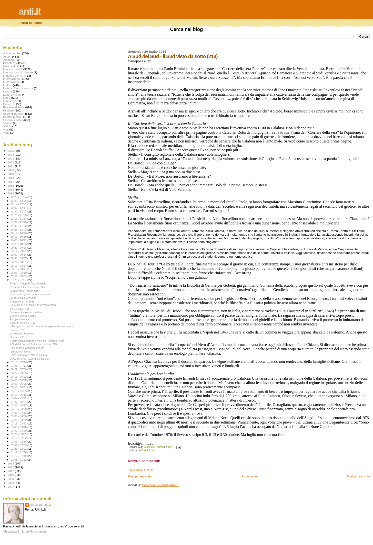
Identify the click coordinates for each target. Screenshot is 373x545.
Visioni (7, 126)
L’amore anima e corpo (23, 315)
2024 (11, 154)
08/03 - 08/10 (19, 272)
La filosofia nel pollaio (22, 333)
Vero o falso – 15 (19, 308)
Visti (6, 129)
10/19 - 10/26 (19, 233)
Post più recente (139, 476)
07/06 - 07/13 (19, 365)
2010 (11, 474)
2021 (11, 166)
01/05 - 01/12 (19, 459)
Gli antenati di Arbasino (23, 297)
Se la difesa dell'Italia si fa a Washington (33, 304)
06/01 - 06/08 (19, 383)
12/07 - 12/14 (19, 207)
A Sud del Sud (147, 450)
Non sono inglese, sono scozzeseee (30, 294)
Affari (6, 56)
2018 (11, 177)
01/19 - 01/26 (19, 452)
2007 (11, 486)
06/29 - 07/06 (19, 369)
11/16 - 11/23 (19, 218)
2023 (11, 158)
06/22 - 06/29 (19, 373)
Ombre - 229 (17, 337)
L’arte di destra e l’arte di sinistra (28, 354)
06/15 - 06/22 (19, 376)
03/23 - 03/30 (19, 419)
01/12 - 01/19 (19, 455)
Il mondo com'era (14, 75)
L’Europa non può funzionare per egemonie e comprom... (42, 326)
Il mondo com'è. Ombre (18, 72)
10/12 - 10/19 (19, 236)
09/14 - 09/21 (19, 251)
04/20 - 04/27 (19, 405)
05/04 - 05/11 (19, 398)
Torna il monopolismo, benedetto (28, 283)
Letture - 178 (17, 330)
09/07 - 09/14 (19, 254)
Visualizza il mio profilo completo (25, 531)
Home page (249, 476)
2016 (11, 185)
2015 (11, 189)
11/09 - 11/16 (19, 222)
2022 (11, 162)
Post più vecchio (358, 476)
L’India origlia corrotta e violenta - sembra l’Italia (37, 340)
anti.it (29, 11)
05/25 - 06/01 (19, 387)
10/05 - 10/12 (19, 240)
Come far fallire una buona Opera (29, 287)
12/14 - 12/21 (19, 204)
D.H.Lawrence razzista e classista (29, 358)
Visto (6, 132)
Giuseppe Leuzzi (41, 504)
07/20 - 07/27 (19, 280)
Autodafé (9, 59)
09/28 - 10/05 (19, 243)
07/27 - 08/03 (19, 276)
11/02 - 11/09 (19, 225)
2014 (11, 193)
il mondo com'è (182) (22, 301)
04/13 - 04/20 (19, 409)
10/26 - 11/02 (19, 229)
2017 (11, 181)
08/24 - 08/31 (19, 262)
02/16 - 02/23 (19, 437)
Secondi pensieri (13, 113)
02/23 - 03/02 (19, 434)
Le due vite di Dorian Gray (25, 290)
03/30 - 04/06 (19, 416)
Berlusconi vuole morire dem (26, 312)
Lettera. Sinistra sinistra (18, 88)
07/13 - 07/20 (19, 362)
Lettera (7, 85)
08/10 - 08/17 (19, 269)
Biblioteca (9, 62)
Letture (7, 91)
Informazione (11, 78)
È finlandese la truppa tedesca (27, 347)
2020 (11, 170)
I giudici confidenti (20, 351)
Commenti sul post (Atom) (160, 485)
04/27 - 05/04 (19, 401)
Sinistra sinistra (12, 119)
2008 (11, 482)
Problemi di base (13, 107)
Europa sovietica (19, 319)
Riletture (8, 110)
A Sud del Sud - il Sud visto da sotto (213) (34, 344)
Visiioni (7, 123)
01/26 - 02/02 (19, 448)
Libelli (6, 97)
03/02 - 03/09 (19, 430)
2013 (11, 463)
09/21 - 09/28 (19, 247)
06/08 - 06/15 (19, 380)
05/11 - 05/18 (19, 394)
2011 (11, 471)
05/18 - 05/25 (19, 391)
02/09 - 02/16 (19, 441)
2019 (11, 173)
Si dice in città (12, 116)
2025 (11, 150)
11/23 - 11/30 (19, 215)
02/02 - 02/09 (19, 445)
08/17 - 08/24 (19, 265)
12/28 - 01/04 (19, 197)
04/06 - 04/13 (19, 412)
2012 (11, 467)
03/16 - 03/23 (19, 423)
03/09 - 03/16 (19, 427)
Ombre (7, 100)
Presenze (9, 104)
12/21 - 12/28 (19, 200)
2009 (11, 478)
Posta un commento (140, 469)
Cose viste (10, 66)
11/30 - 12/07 (19, 211)
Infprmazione (11, 81)
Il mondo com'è (12, 69)
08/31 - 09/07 (19, 258)
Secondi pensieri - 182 (22, 322)
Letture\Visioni (12, 94)
